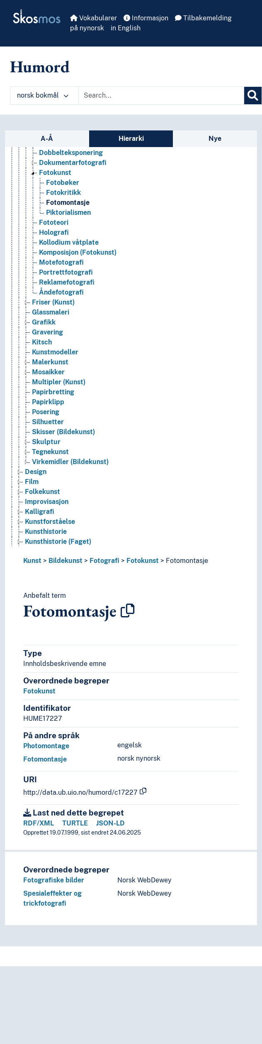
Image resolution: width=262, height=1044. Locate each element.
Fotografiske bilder (53, 880)
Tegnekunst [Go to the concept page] (50, 452)
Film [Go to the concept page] (32, 482)
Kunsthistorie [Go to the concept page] (46, 532)
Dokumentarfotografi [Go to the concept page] (73, 163)
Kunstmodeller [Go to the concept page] (55, 352)
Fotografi (104, 561)
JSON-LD (110, 823)
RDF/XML (38, 823)
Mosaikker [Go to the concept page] (48, 372)
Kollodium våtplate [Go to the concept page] (69, 242)
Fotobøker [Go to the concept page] (62, 183)
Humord (40, 66)
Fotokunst (142, 561)
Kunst (32, 561)
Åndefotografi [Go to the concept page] (61, 292)
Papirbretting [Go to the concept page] (53, 392)
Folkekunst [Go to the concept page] (42, 492)
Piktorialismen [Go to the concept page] (68, 212)
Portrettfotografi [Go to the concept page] (66, 272)
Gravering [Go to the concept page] (47, 332)
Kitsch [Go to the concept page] (42, 342)
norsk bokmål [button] (42, 95)
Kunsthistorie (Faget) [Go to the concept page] (58, 541)
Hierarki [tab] (131, 138)
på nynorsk (87, 28)
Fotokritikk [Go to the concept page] (63, 193)
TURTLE (75, 823)
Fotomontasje (187, 561)
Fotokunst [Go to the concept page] (55, 173)
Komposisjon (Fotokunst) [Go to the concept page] (77, 252)
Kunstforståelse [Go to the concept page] (50, 522)
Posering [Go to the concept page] (45, 412)
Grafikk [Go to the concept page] (44, 322)
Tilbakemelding (203, 18)
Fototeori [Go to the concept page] (53, 222)
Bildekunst (65, 561)
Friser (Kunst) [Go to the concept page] (53, 302)
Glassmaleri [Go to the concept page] (50, 312)
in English (126, 28)
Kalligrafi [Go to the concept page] (39, 512)
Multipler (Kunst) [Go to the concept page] (58, 382)
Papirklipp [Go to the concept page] (48, 402)
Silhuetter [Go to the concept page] (48, 422)
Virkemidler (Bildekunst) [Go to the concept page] (70, 462)
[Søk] (253, 95)
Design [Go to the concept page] (35, 472)
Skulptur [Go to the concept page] (46, 442)
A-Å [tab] (47, 138)
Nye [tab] (215, 138)
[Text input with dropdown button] (161, 95)
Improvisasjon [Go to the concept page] (46, 502)
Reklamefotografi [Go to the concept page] (67, 282)
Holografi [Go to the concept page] (54, 232)
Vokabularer (93, 18)
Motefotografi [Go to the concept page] (61, 262)
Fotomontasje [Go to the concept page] (68, 202)
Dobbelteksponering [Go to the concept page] (71, 153)
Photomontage (46, 746)
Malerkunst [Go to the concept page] (50, 362)
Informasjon (146, 18)
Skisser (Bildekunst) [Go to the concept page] (63, 432)
